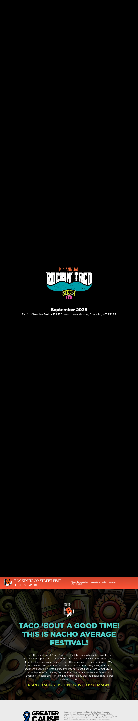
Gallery (104, 582)
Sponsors (112, 582)
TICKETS (127, 583)
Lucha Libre (95, 582)
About (73, 582)
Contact (79, 584)
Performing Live (83, 582)
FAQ (72, 584)
